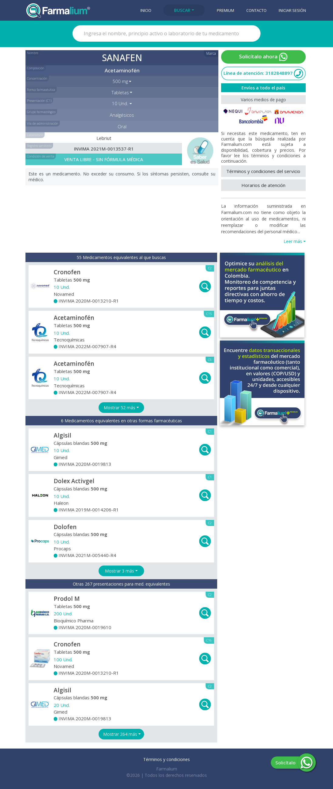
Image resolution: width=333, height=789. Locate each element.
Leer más (293, 241)
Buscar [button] (182, 10)
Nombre (32, 53)
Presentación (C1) (39, 101)
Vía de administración (42, 123)
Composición (35, 68)
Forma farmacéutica (41, 90)
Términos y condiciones (166, 759)
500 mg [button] (120, 81)
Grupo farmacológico (41, 112)
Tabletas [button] (120, 92)
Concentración (37, 78)
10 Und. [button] (120, 103)
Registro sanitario (39, 146)
